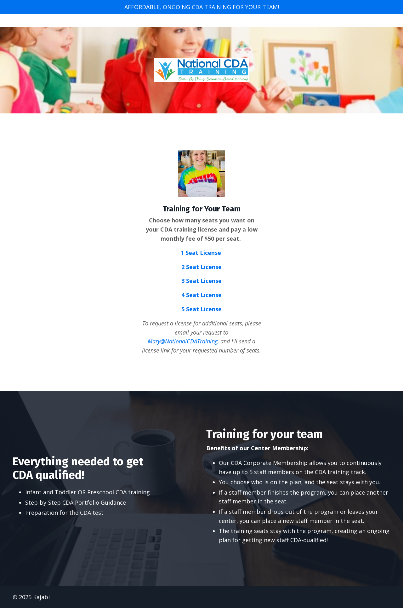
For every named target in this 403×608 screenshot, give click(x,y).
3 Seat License (201, 280)
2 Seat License (201, 267)
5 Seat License (201, 309)
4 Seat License (201, 295)
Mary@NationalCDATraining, (183, 341)
